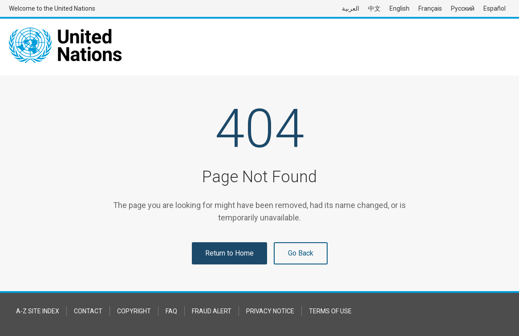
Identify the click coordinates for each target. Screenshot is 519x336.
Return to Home (229, 253)
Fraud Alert (211, 311)
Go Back (300, 253)
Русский (462, 8)
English (399, 8)
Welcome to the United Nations (52, 8)
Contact (88, 311)
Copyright (134, 311)
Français (430, 8)
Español (494, 8)
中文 (374, 8)
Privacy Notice (270, 311)
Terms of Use (330, 311)
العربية (350, 8)
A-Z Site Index (37, 311)
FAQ (171, 311)
